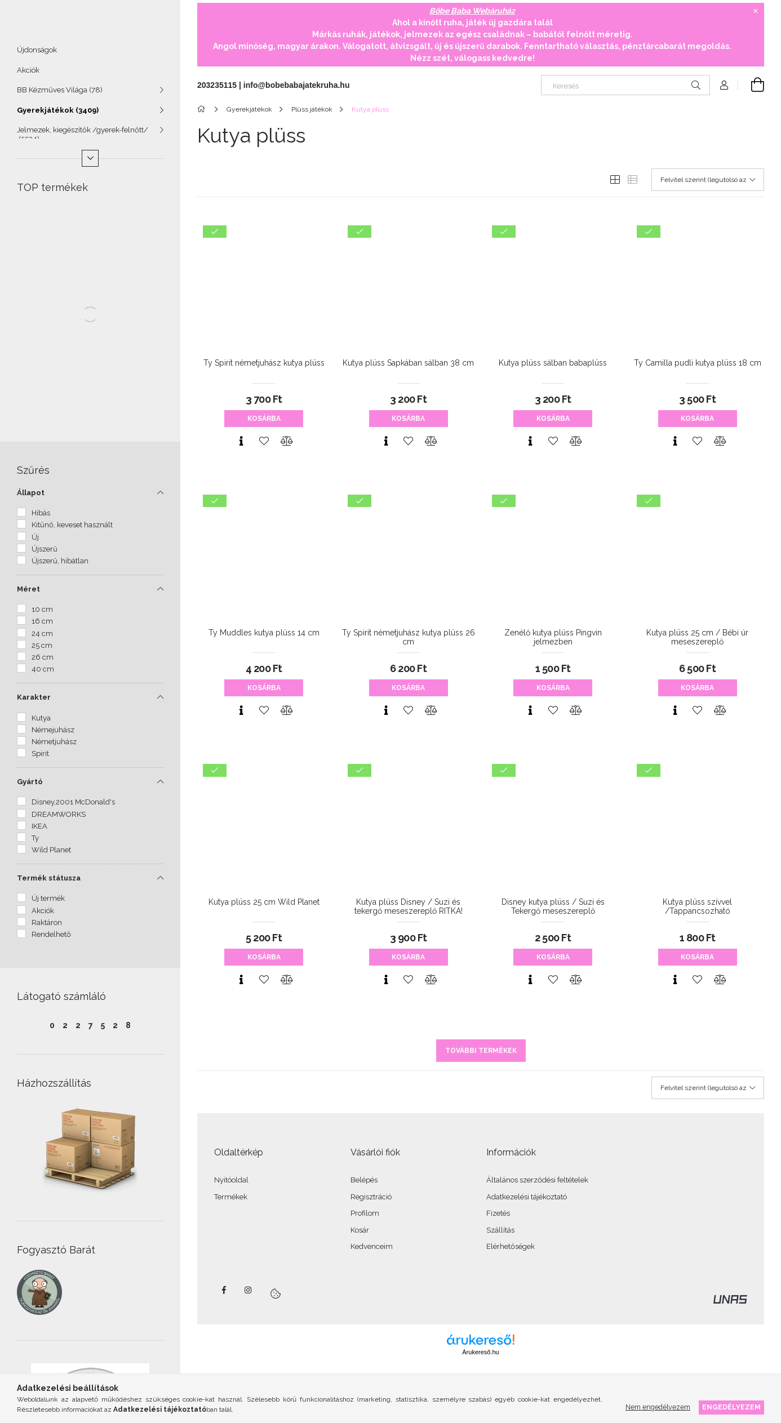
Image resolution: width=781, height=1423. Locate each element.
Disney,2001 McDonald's (73, 807)
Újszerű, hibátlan (60, 566)
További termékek (481, 1051)
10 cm (42, 614)
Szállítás (500, 1230)
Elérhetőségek (510, 1246)
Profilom (364, 1213)
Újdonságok (37, 55)
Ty (35, 843)
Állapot (31, 497)
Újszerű (44, 554)
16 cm (42, 626)
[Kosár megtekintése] (751, 85)
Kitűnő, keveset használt (72, 530)
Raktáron (47, 927)
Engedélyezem (731, 1407)
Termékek (230, 1197)
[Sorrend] (707, 179)
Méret (28, 594)
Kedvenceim (371, 1246)
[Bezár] (755, 11)
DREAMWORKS (59, 819)
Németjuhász (54, 746)
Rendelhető (51, 939)
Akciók (28, 75)
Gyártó (30, 786)
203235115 (217, 85)
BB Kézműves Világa (60, 95)
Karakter (34, 702)
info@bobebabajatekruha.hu (296, 85)
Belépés (364, 1180)
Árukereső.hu (480, 1352)
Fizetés (498, 1213)
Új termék (48, 903)
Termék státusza (49, 883)
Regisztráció (371, 1197)
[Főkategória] (203, 109)
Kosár (359, 1230)
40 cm (43, 674)
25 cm (42, 650)
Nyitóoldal (231, 1180)
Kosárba (264, 419)
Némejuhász (53, 735)
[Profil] (724, 85)
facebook (223, 1290)
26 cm (43, 662)
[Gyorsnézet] (241, 441)
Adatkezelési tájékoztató (526, 1197)
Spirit (40, 758)
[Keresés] (625, 85)
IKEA (39, 831)
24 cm (42, 638)
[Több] (90, 163)
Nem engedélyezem (657, 1407)
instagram (248, 1290)
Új (35, 542)
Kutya (41, 723)
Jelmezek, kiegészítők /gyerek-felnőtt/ (82, 139)
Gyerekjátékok (58, 115)
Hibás (41, 518)
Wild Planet (51, 855)
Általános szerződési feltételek (537, 1180)
